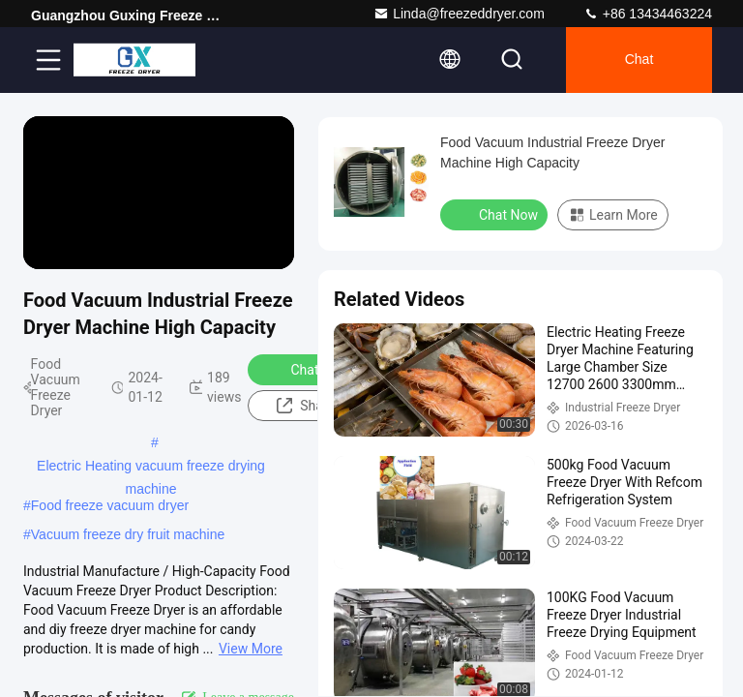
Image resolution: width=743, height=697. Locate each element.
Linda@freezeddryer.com (459, 13)
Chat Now (307, 369)
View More (250, 648)
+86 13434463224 (647, 13)
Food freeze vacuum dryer (110, 505)
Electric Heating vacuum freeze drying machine (151, 467)
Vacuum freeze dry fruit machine (128, 534)
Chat (639, 60)
